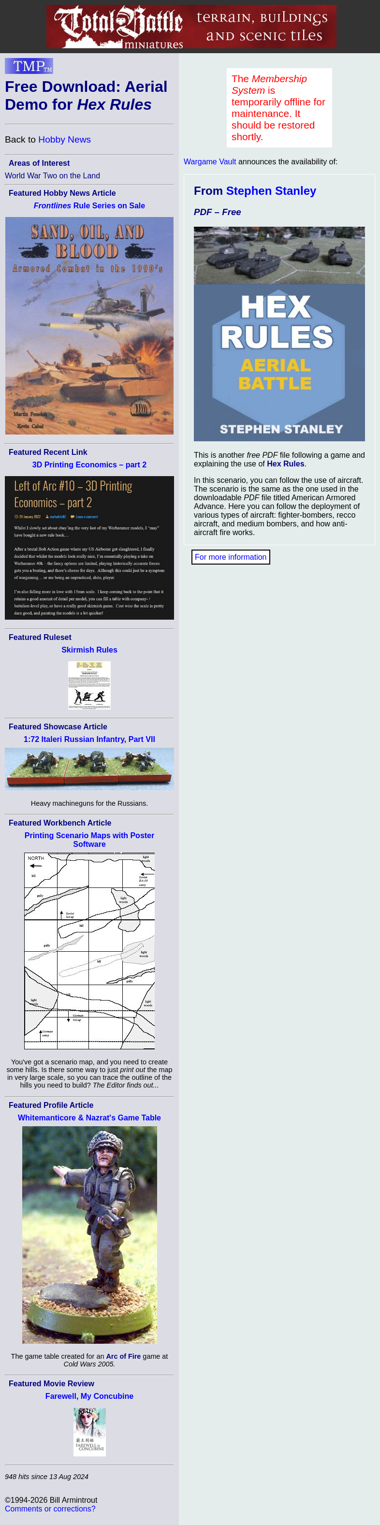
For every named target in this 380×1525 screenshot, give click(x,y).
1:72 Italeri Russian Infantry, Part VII (89, 739)
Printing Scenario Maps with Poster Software (90, 839)
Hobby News (64, 139)
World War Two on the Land (52, 176)
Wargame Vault (210, 162)
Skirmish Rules (89, 650)
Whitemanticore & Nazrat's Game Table (89, 1118)
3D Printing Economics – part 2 (89, 465)
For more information (231, 557)
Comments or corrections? (50, 1509)
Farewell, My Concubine (89, 1396)
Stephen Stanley (271, 190)
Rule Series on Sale (89, 206)
